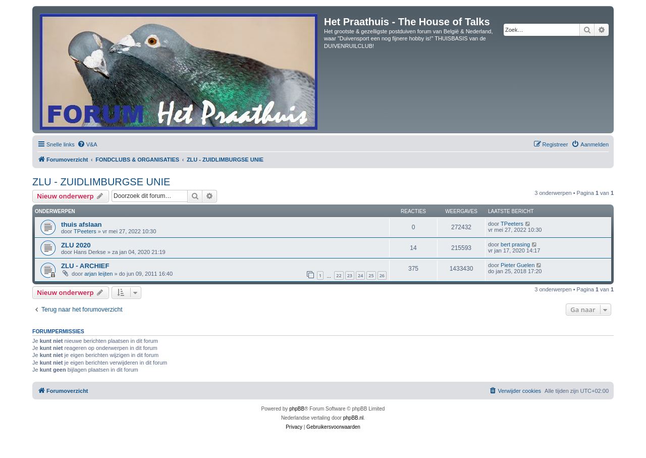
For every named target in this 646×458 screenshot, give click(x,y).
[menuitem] (87, 144)
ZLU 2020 (76, 245)
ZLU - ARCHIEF (85, 266)
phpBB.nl (353, 418)
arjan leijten (98, 274)
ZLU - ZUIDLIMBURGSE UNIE (101, 181)
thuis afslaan (81, 224)
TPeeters (85, 231)
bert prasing (515, 244)
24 (360, 275)
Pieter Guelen (517, 265)
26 (382, 275)
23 (349, 275)
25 (370, 275)
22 (338, 275)
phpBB (296, 409)
